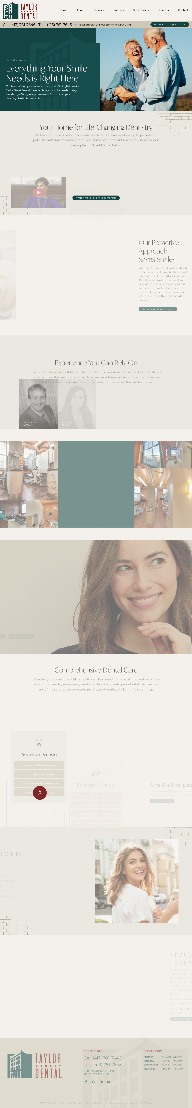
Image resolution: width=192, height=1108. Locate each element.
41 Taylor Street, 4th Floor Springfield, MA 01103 (103, 25)
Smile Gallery (141, 10)
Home (63, 10)
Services (99, 10)
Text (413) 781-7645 (55, 25)
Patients (119, 10)
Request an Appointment (169, 24)
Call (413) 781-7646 (19, 25)
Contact (183, 10)
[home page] (20, 10)
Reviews (164, 10)
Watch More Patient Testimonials (96, 197)
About (80, 10)
